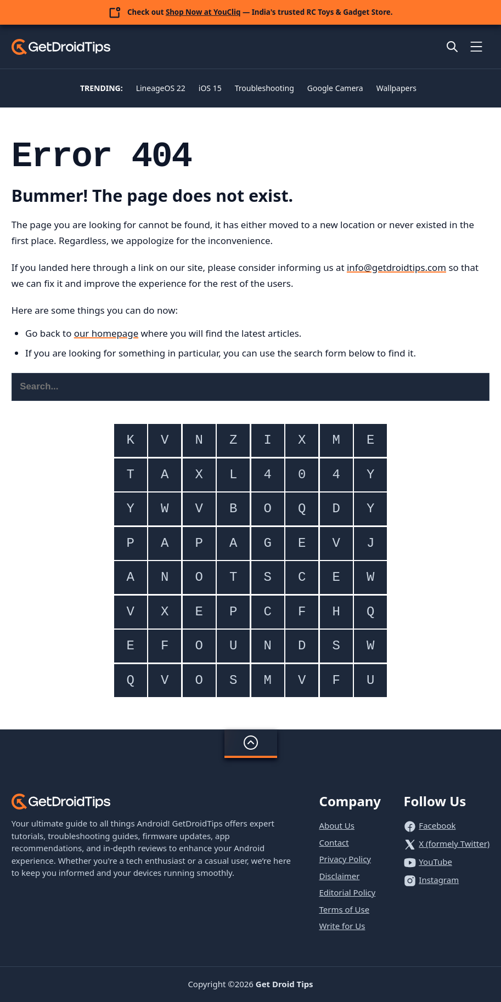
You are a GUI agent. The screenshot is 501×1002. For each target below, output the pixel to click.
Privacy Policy (344, 858)
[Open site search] (452, 47)
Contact (333, 842)
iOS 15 (210, 88)
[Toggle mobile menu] (476, 46)
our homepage (106, 333)
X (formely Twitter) (454, 843)
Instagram (439, 879)
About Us (336, 825)
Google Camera (335, 88)
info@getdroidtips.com (396, 267)
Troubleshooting (264, 88)
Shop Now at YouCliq (203, 12)
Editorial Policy (347, 892)
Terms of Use (344, 909)
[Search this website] (251, 387)
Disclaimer (339, 875)
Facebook (437, 825)
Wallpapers (396, 88)
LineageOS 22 (160, 88)
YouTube (435, 861)
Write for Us (342, 925)
